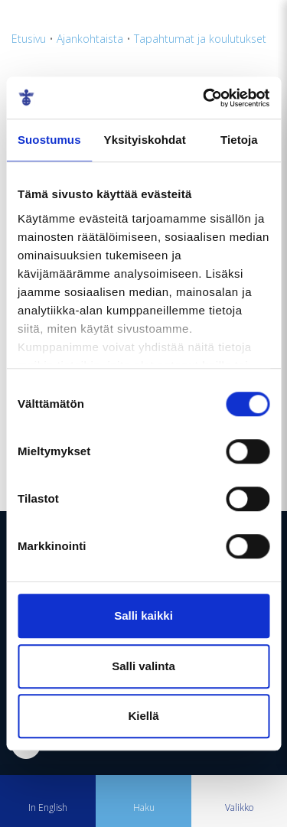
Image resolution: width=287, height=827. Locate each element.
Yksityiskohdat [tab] (145, 139)
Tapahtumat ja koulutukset (200, 38)
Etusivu (28, 38)
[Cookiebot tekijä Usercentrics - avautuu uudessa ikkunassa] (204, 98)
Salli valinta (143, 665)
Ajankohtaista (90, 38)
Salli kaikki (143, 615)
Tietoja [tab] (239, 139)
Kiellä (143, 715)
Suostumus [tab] (49, 139)
